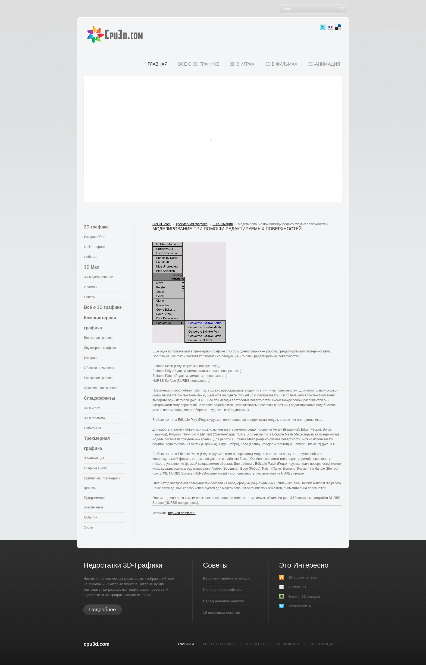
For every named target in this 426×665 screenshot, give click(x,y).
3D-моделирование (98, 277)
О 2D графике (94, 247)
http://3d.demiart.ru (182, 513)
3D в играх (92, 408)
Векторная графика (98, 338)
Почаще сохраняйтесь (222, 590)
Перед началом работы (223, 601)
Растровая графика (98, 378)
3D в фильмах (94, 418)
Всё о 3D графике (103, 307)
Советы (89, 297)
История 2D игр (95, 237)
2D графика (96, 227)
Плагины (90, 287)
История (90, 358)
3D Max (91, 267)
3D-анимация (94, 458)
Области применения (100, 368)
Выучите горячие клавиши (226, 578)
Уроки (88, 527)
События (91, 257)
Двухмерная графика (100, 348)
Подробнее (102, 609)
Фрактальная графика (100, 388)
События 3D (93, 428)
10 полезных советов (221, 612)
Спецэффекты (99, 398)
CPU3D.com (161, 224)
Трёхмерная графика (191, 224)
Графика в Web (95, 468)
